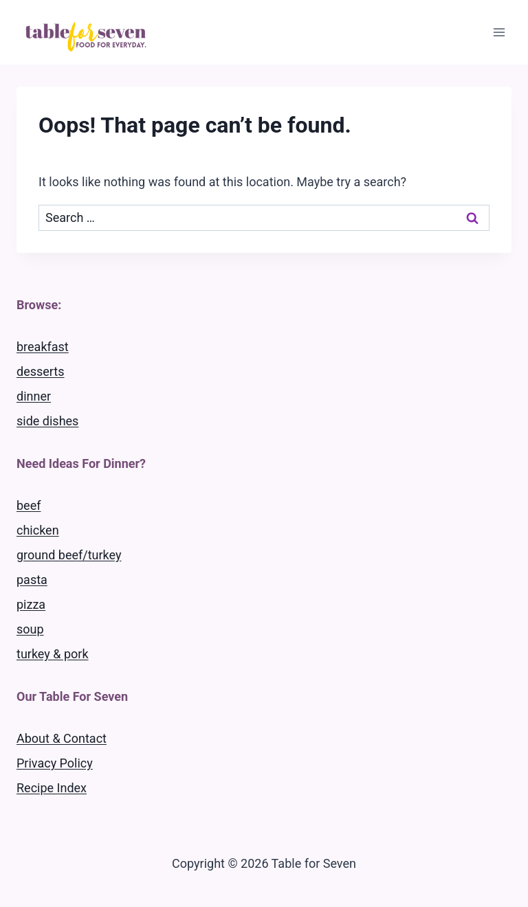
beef (28, 505)
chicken (37, 530)
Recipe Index (51, 788)
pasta (31, 579)
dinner (33, 396)
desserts (40, 371)
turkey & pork (52, 654)
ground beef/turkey (68, 555)
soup (30, 629)
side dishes (47, 421)
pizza (30, 604)
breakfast (42, 346)
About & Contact (61, 738)
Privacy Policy (54, 763)
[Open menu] (499, 32)
